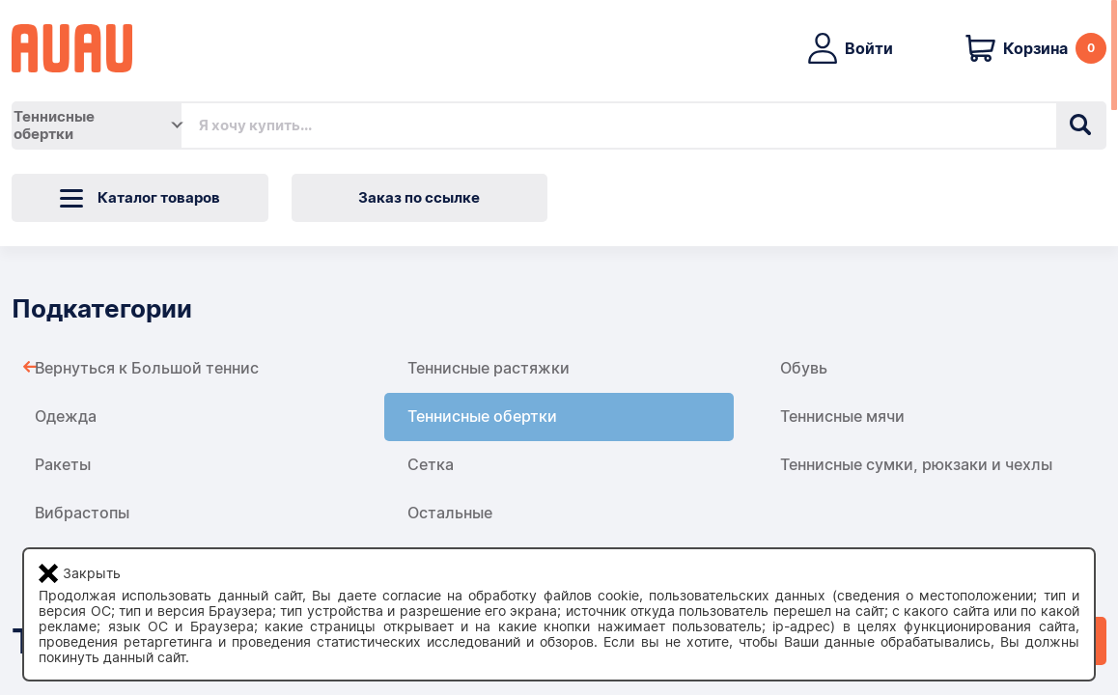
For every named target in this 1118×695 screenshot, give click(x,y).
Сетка (430, 465)
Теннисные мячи (842, 416)
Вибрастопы (82, 513)
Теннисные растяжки (488, 368)
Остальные (449, 513)
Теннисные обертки (482, 416)
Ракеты (63, 465)
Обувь (803, 368)
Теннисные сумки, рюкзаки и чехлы (916, 465)
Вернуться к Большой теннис (147, 368)
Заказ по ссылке (419, 198)
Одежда (66, 416)
